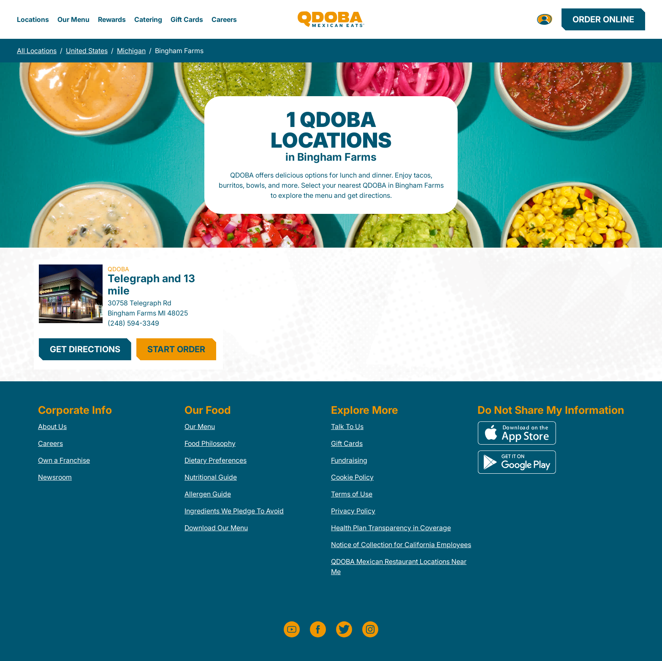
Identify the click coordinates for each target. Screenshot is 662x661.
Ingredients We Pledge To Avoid (234, 511)
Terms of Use (351, 494)
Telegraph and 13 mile (151, 284)
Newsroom (55, 477)
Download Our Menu (216, 527)
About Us (52, 426)
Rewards (112, 19)
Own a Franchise (64, 460)
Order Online (603, 19)
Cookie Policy (352, 477)
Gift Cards (187, 19)
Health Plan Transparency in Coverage (391, 527)
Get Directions (85, 349)
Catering (148, 19)
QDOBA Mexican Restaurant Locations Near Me (399, 566)
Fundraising (349, 460)
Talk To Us (347, 426)
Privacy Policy (353, 511)
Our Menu (73, 19)
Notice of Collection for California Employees (401, 544)
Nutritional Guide (210, 477)
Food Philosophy (210, 443)
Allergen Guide (207, 494)
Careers (224, 19)
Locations (33, 19)
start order (176, 349)
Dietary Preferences (215, 460)
